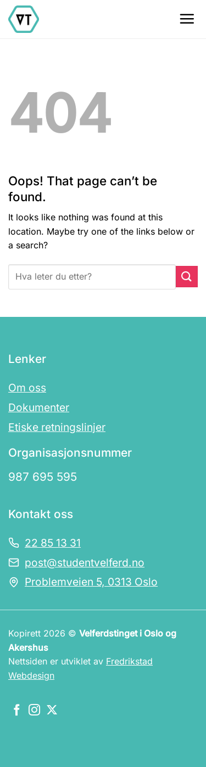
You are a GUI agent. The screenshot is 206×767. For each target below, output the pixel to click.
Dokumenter (38, 407)
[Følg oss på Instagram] (34, 710)
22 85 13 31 (53, 542)
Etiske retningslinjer (56, 427)
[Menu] (187, 19)
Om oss (27, 387)
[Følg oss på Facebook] (17, 710)
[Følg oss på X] (52, 710)
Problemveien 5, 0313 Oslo (91, 581)
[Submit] (187, 276)
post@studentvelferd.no (84, 562)
